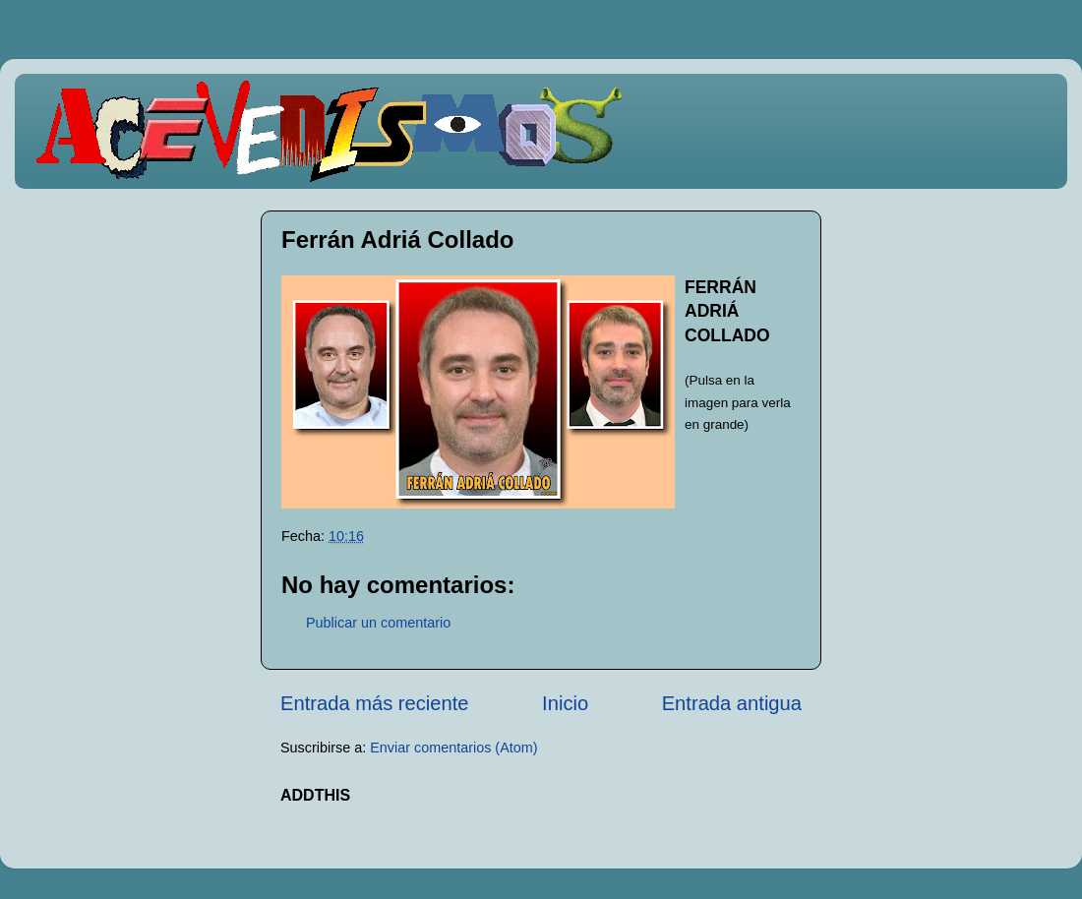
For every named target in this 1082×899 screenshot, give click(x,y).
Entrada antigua (732, 703)
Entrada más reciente (374, 703)
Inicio (565, 703)
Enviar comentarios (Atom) (453, 747)
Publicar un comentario (378, 622)
